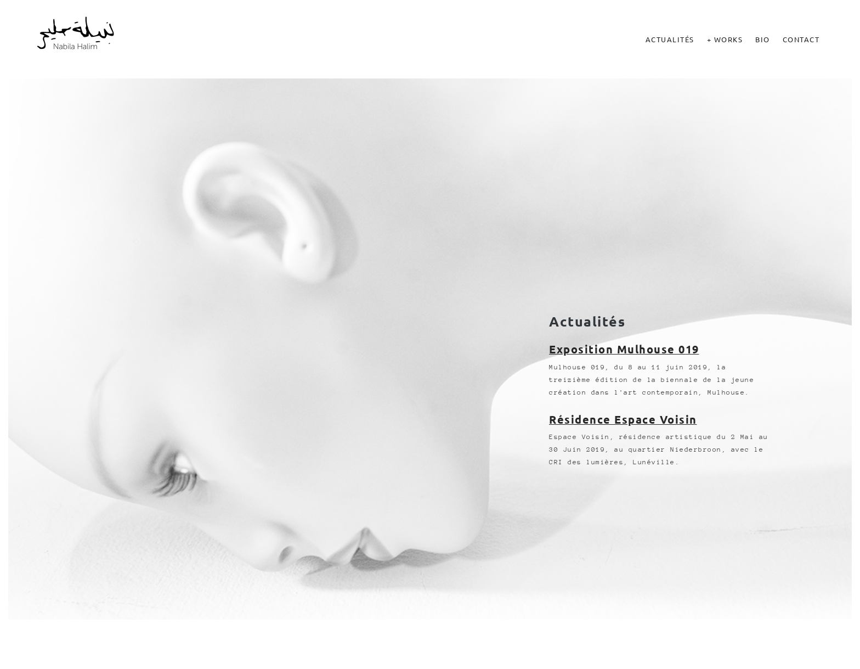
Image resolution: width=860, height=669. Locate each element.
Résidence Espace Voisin (623, 419)
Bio (762, 39)
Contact (801, 39)
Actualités (670, 39)
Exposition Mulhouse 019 (624, 349)
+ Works (725, 39)
